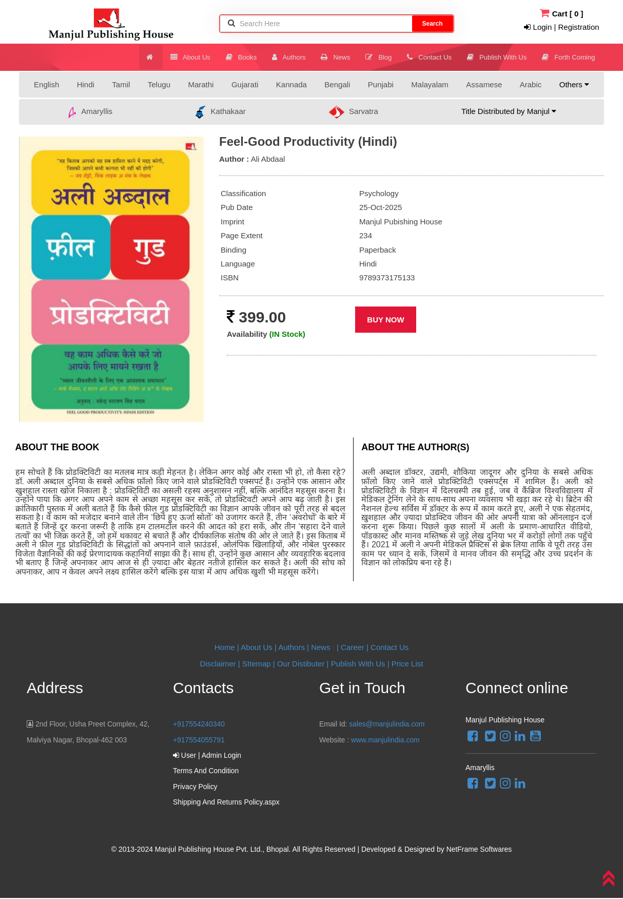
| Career (351, 647)
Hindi (85, 84)
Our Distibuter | (304, 663)
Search (432, 23)
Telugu (159, 84)
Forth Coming (569, 57)
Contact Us (433, 57)
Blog (382, 57)
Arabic (531, 84)
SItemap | (258, 663)
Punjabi (381, 84)
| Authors (291, 647)
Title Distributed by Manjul (508, 111)
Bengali (337, 84)
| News (320, 647)
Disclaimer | (220, 663)
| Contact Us (387, 647)
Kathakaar (221, 112)
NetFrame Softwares (479, 850)
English (46, 84)
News (341, 57)
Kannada (291, 84)
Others (574, 84)
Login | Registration (561, 27)
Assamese (484, 84)
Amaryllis (89, 112)
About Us (199, 57)
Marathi (200, 84)
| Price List (404, 663)
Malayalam (430, 84)
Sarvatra (353, 112)
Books (248, 57)
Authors (295, 57)
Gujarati (245, 84)
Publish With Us (499, 57)
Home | (227, 647)
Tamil (121, 84)
